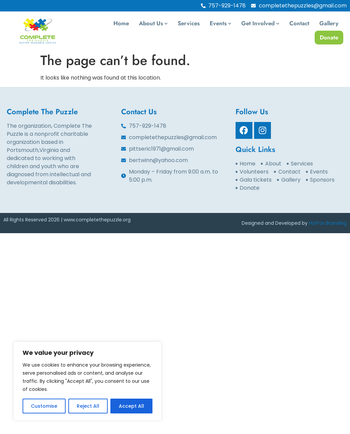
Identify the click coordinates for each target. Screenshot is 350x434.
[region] (87, 381)
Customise (44, 406)
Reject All (88, 406)
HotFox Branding (328, 223)
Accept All (131, 406)
